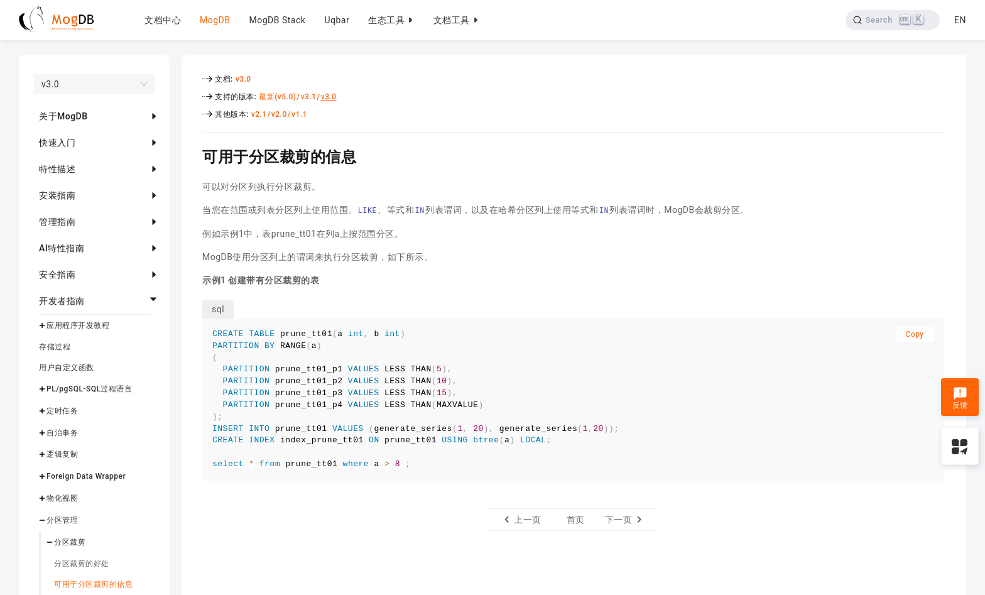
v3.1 (309, 96)
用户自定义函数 (66, 367)
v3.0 (243, 79)
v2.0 (279, 114)
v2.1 (259, 114)
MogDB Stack (277, 20)
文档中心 (162, 20)
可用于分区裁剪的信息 (93, 584)
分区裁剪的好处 (81, 563)
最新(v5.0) (277, 96)
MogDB (215, 20)
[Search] (893, 20)
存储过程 (54, 346)
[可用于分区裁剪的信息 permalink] (193, 155)
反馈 (960, 398)
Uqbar (336, 20)
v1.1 (299, 114)
